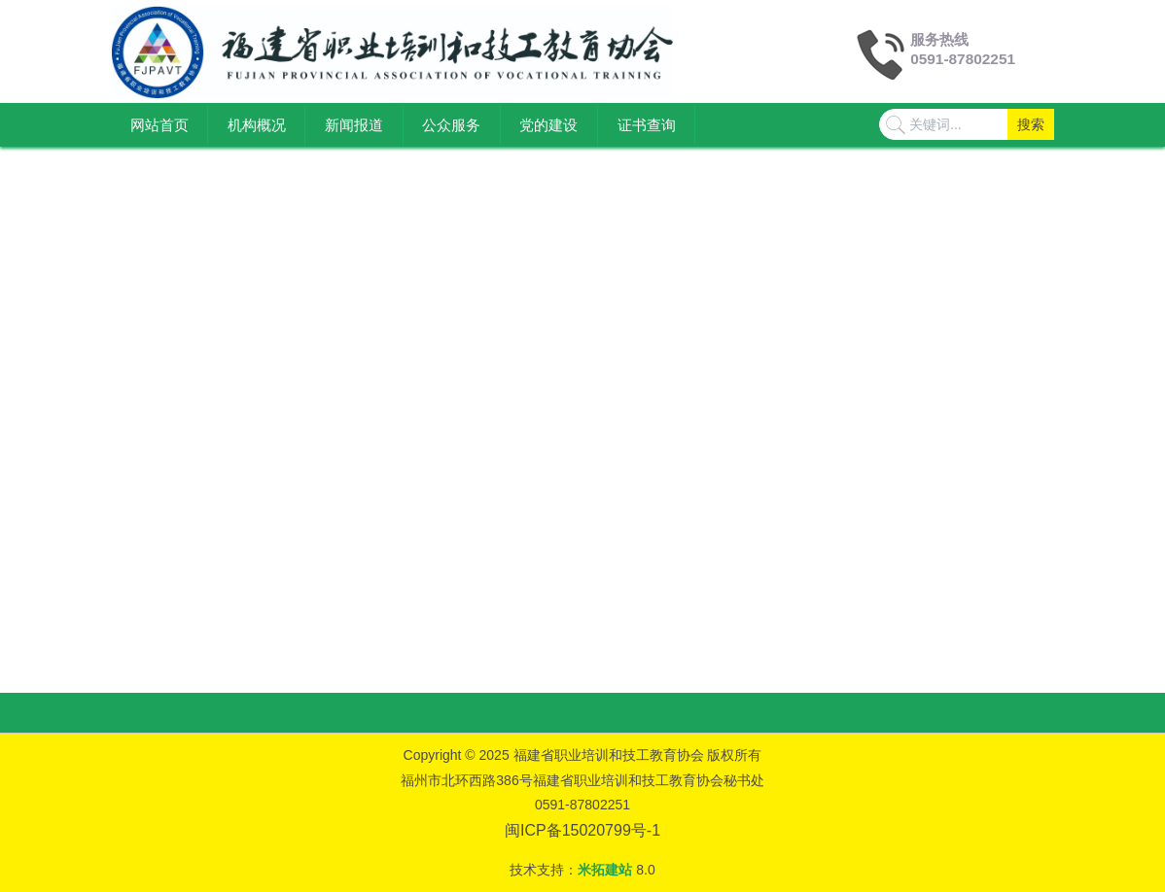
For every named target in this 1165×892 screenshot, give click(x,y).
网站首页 (159, 125)
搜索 (1030, 124)
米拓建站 (607, 869)
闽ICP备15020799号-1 (582, 830)
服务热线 (939, 39)
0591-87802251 (962, 59)
